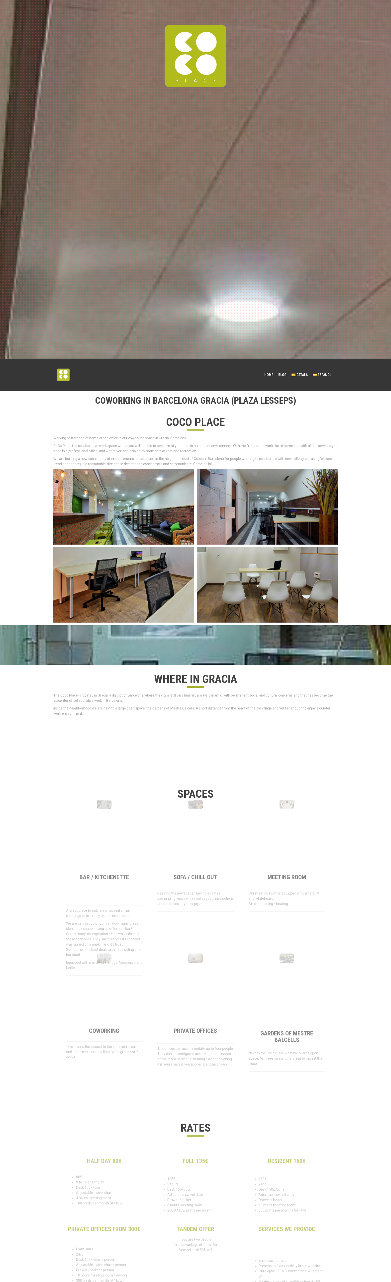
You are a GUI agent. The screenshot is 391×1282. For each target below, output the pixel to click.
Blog (282, 375)
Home (268, 375)
